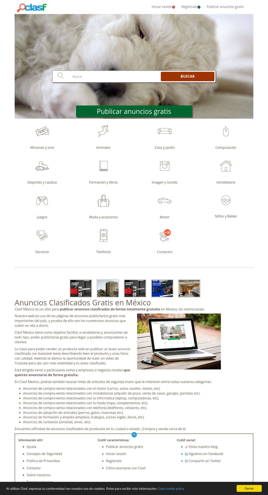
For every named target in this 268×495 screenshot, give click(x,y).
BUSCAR (187, 76)
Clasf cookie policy (171, 488)
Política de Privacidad (43, 461)
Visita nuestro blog (201, 446)
